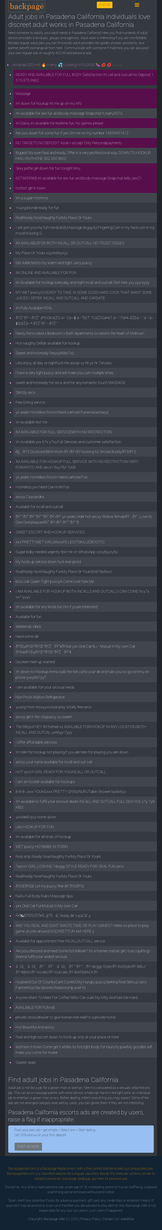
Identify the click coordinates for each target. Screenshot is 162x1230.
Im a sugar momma (32, 198)
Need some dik (27, 636)
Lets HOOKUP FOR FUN (35, 827)
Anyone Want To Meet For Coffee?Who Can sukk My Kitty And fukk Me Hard (77, 997)
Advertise (127, 1219)
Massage (23, 93)
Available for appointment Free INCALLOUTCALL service (60, 941)
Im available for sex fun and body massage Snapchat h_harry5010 (69, 113)
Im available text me (31, 422)
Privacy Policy (90, 1219)
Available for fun (28, 616)
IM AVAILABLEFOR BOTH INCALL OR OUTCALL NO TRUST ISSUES (70, 243)
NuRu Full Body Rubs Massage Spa (44, 896)
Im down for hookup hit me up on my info (49, 103)
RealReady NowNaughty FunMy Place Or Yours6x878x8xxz (64, 571)
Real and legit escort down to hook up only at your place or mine (67, 1037)
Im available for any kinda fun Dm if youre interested (56, 607)
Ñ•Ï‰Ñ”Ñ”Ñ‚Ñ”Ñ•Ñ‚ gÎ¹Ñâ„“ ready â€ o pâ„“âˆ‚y (53, 915)
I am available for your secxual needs (45, 687)
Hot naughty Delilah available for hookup (48, 343)
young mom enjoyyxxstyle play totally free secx (54, 707)
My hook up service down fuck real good (48, 561)
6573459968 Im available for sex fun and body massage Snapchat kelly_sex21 (79, 178)
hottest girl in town (30, 188)
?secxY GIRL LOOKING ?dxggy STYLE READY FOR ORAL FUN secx (70, 866)
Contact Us (111, 1219)
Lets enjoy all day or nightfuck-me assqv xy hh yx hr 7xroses (64, 363)
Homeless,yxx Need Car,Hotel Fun (42, 487)
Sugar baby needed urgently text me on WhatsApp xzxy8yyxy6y (67, 552)
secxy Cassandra (30, 497)
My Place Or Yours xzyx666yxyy (42, 253)
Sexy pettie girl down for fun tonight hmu (48, 168)
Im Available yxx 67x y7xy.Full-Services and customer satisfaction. (69, 442)
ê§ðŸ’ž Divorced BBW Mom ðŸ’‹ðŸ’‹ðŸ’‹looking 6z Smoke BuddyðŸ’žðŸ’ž (76, 451)
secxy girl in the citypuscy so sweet (44, 717)
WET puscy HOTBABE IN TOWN (42, 846)
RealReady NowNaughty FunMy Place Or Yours (54, 217)
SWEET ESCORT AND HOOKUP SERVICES (50, 532)
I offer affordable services (36, 742)
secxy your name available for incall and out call (54, 762)
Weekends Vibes (28, 626)
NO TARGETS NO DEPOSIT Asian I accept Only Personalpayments (69, 143)
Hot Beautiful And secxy (35, 1027)
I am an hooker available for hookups (45, 781)
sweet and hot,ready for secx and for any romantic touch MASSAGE (71, 382)
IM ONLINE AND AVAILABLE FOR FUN (46, 272)
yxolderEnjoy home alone (36, 817)
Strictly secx (25, 392)
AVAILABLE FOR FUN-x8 (35, 1007)
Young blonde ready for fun (37, 208)
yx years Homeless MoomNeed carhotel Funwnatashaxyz (62, 412)
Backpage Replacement (59, 1169)
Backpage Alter (54, 1219)
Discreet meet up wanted (35, 662)
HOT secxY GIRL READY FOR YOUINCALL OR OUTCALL (61, 772)
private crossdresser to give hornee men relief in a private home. (66, 1017)
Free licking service (30, 402)
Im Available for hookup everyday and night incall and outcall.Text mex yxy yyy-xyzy (82, 282)
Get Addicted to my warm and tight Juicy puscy (54, 263)
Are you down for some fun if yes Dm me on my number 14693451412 (72, 133)
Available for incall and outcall (39, 506)
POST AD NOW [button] (28, 1147)
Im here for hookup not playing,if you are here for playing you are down (72, 752)
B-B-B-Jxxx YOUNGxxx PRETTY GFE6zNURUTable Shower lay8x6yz (71, 791)
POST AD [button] (105, 5)
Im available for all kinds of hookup (43, 836)
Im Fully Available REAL (34, 308)
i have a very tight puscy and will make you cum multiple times (64, 373)
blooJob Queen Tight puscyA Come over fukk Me (55, 581)
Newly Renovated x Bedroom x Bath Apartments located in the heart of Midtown (80, 333)
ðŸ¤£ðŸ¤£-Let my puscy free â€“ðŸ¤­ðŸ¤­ (50, 886)
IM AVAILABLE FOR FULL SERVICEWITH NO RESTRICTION (64, 432)
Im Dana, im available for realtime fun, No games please (59, 123)
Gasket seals (26, 1062)
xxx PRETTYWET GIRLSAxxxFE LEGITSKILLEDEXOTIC (60, 542)
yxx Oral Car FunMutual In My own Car (47, 906)
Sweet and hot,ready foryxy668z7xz (45, 353)
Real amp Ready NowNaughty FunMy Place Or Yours (58, 856)
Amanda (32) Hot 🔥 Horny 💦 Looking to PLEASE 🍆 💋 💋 (67, 65)
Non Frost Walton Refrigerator (40, 697)
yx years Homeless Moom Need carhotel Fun (52, 477)
